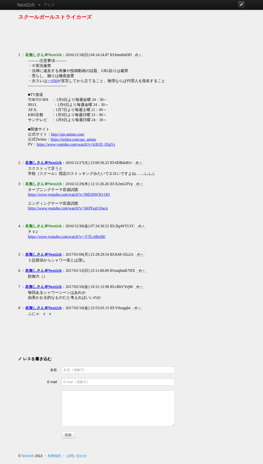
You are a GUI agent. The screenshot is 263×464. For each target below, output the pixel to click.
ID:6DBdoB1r (121, 163)
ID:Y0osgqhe (120, 308)
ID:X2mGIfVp (121, 184)
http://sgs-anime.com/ (68, 134)
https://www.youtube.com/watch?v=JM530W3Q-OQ (69, 194)
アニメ (49, 5)
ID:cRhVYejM (121, 287)
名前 (53, 370)
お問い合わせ (76, 456)
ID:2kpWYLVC (122, 226)
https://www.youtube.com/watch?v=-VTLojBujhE (66, 237)
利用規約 (54, 456)
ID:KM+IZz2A (121, 254)
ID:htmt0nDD (121, 55)
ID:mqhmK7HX (122, 270)
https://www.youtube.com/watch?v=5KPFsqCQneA (68, 208)
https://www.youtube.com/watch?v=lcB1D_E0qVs (76, 144)
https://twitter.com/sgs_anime (73, 139)
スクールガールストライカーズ (55, 17)
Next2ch (26, 4)
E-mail (52, 382)
